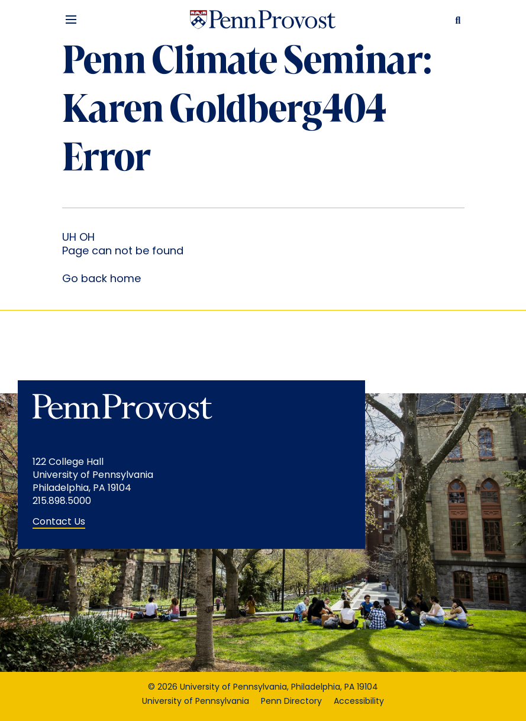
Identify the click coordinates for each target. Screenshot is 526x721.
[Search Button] (455, 19)
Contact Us (59, 522)
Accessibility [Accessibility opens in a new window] (359, 701)
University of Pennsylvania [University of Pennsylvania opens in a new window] (195, 701)
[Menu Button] (71, 19)
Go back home (101, 279)
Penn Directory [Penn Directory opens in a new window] (291, 701)
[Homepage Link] (263, 19)
